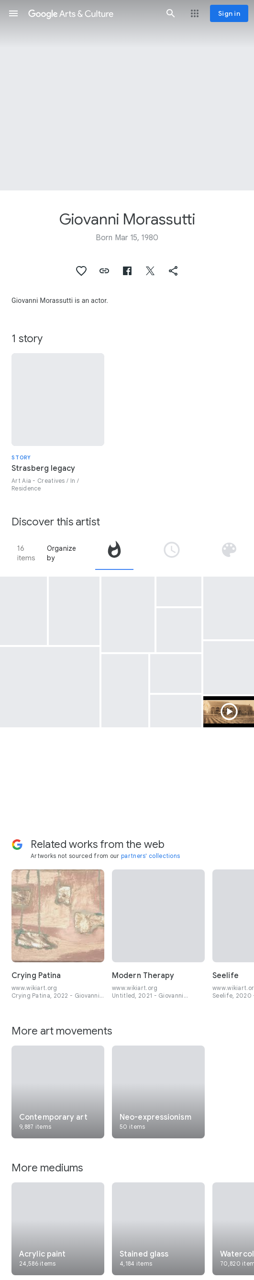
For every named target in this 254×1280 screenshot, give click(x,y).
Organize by (62, 553)
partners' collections (150, 855)
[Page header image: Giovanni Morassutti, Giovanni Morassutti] (127, 95)
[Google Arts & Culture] (92, 13)
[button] (13, 13)
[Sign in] (229, 13)
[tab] (114, 553)
